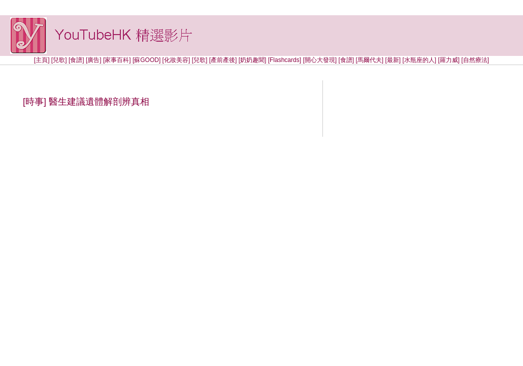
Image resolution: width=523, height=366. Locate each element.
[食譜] (76, 60)
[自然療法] (475, 60)
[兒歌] (59, 60)
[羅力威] (449, 60)
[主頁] (42, 60)
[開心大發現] (320, 60)
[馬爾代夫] (369, 60)
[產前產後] (223, 60)
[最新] (393, 60)
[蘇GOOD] (146, 60)
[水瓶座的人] (420, 60)
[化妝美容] (176, 60)
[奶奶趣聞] (253, 60)
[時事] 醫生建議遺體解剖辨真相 (86, 102)
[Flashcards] (284, 60)
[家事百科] (117, 60)
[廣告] (94, 60)
